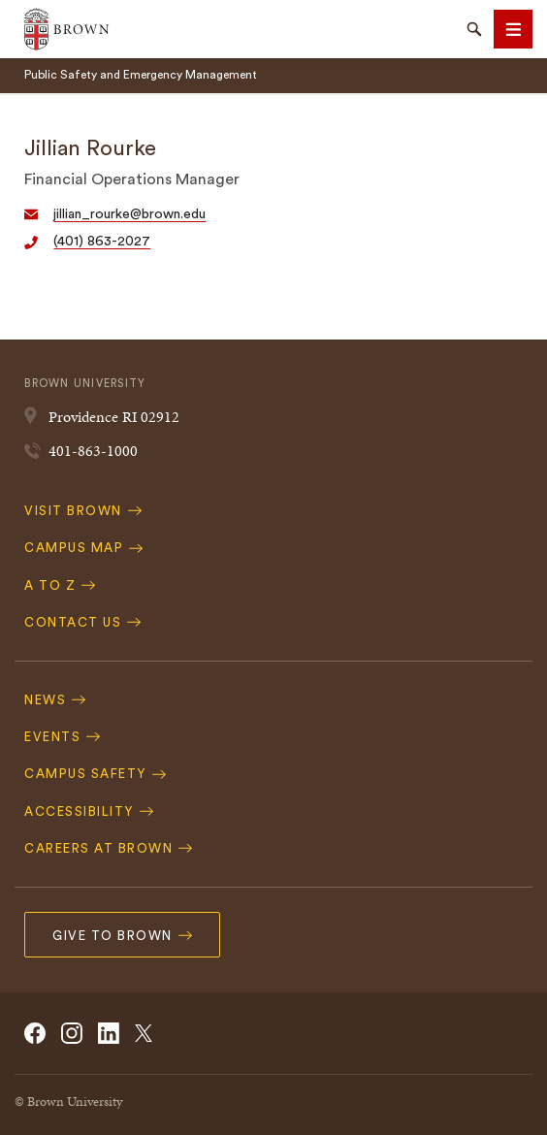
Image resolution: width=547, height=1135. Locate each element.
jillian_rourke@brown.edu (129, 214)
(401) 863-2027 (101, 241)
